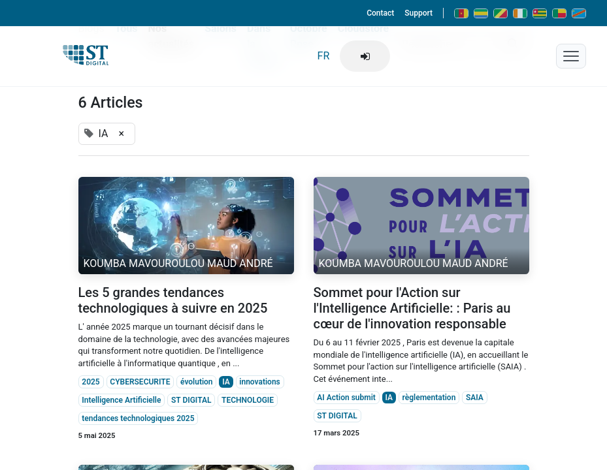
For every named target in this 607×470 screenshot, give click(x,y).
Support (418, 13)
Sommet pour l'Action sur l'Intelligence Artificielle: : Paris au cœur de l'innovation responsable (412, 308)
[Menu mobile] (571, 56)
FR (324, 56)
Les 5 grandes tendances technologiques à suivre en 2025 (173, 300)
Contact (380, 13)
